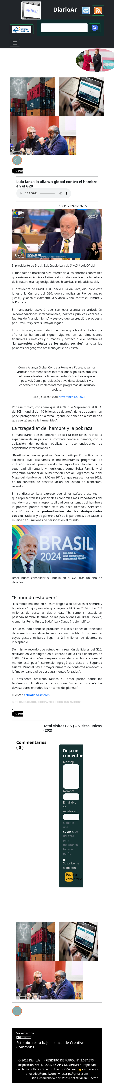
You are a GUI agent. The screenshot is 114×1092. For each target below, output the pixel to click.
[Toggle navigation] (15, 43)
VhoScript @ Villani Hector (80, 1078)
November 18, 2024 (71, 397)
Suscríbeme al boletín (71, 865)
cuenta (68, 831)
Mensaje (69, 762)
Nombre (68, 791)
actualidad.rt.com (37, 695)
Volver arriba (25, 1033)
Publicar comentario (69, 877)
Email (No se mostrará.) (70, 806)
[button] (86, 10)
